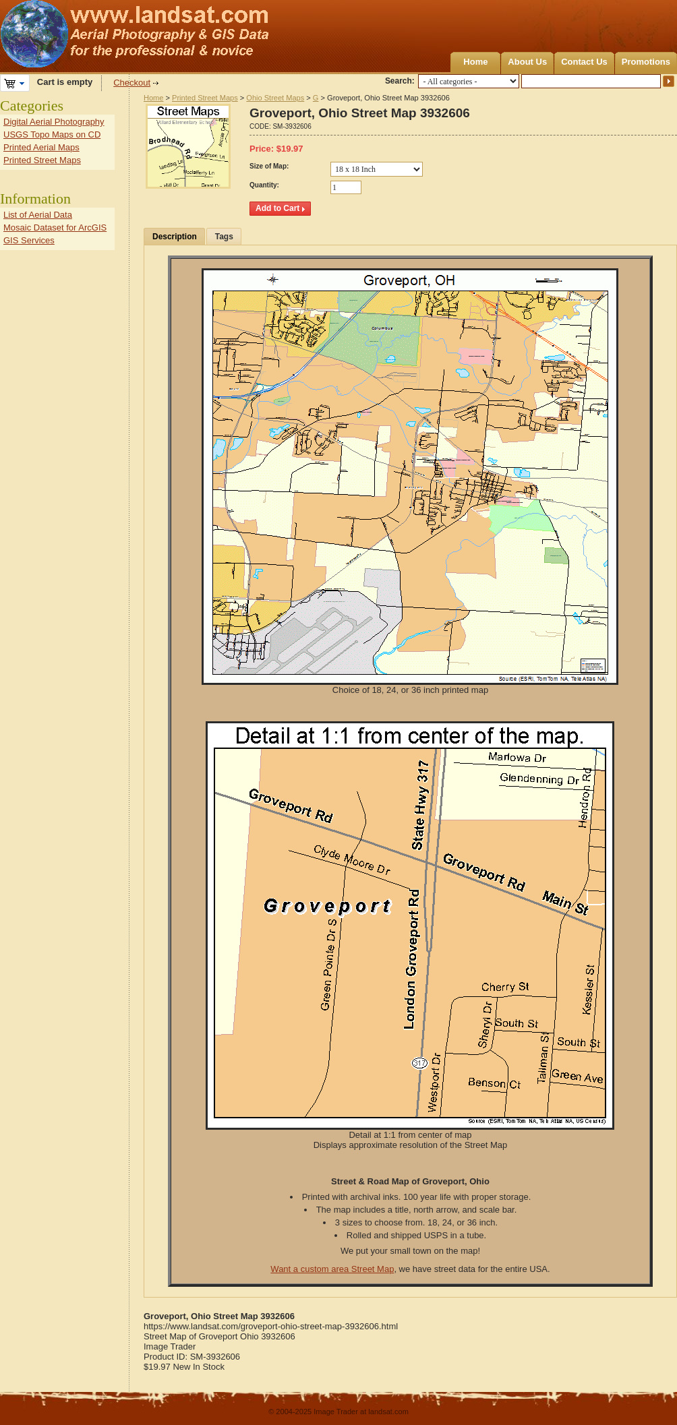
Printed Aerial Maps (41, 147)
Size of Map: (269, 166)
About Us (527, 62)
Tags (224, 236)
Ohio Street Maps (275, 98)
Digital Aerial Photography (54, 122)
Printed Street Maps (205, 98)
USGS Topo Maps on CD (51, 134)
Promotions (646, 62)
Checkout (131, 83)
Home (475, 62)
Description (174, 236)
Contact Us (584, 62)
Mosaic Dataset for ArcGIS (55, 227)
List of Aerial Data (37, 215)
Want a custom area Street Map (332, 1269)
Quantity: (264, 185)
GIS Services (29, 240)
